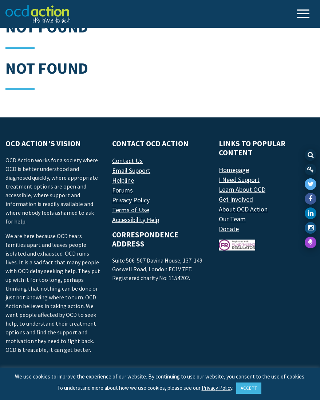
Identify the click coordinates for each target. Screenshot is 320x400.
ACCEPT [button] (249, 388)
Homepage (234, 170)
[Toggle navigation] (304, 14)
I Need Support (239, 179)
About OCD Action (243, 209)
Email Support (131, 170)
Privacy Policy (131, 200)
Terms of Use (130, 210)
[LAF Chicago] (37, 14)
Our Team (232, 219)
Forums (122, 190)
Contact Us (127, 160)
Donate (229, 229)
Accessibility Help (135, 219)
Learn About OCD (242, 189)
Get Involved (236, 199)
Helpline (123, 180)
